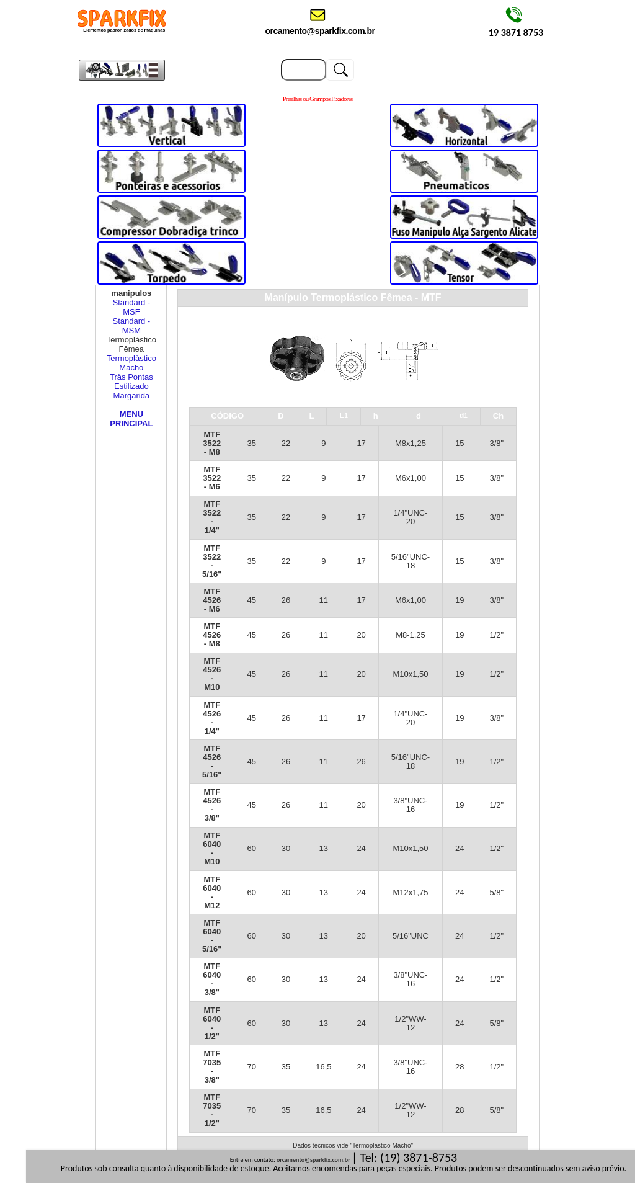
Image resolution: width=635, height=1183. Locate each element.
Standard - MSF (132, 307)
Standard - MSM (132, 325)
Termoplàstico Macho (131, 363)
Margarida (131, 395)
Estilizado (131, 386)
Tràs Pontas (131, 377)
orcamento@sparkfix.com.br (313, 1160)
